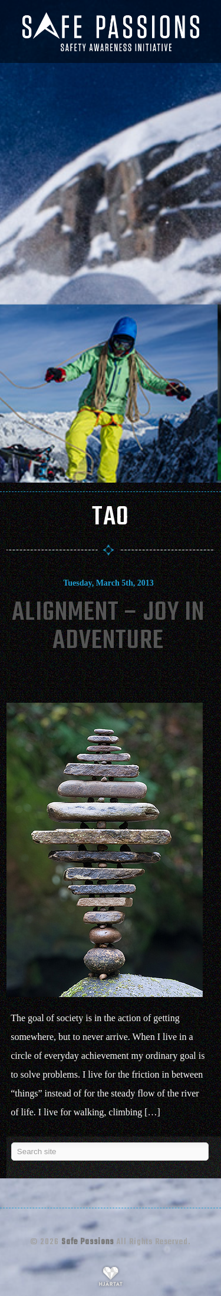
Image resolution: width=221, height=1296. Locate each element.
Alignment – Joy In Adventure (108, 627)
